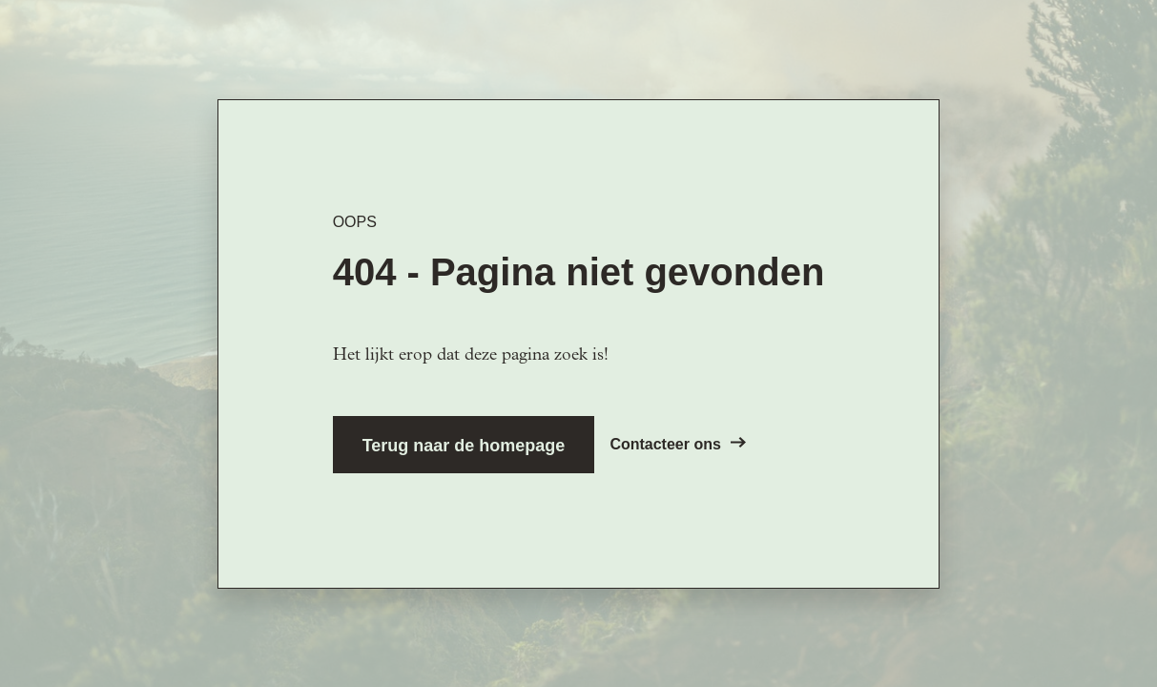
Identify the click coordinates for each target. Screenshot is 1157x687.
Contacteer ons (677, 444)
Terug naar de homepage (464, 445)
